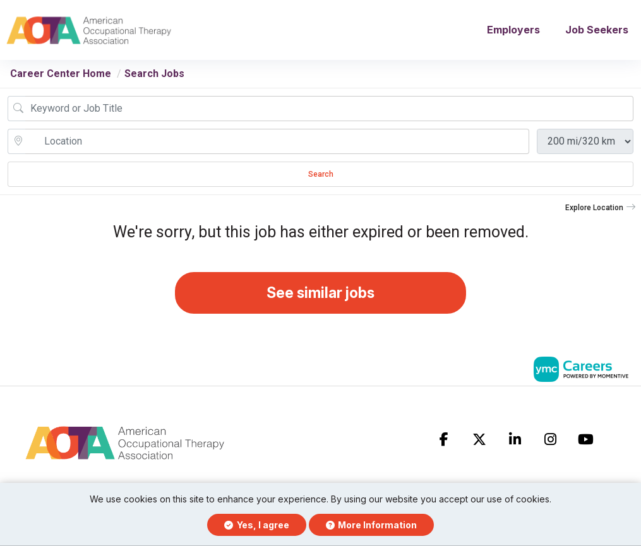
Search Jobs (154, 79)
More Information (371, 524)
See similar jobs (320, 299)
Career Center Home (60, 79)
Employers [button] (513, 33)
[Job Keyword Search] (329, 113)
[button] (600, 212)
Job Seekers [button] (596, 33)
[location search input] (277, 146)
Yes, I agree (256, 524)
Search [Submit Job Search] (320, 179)
